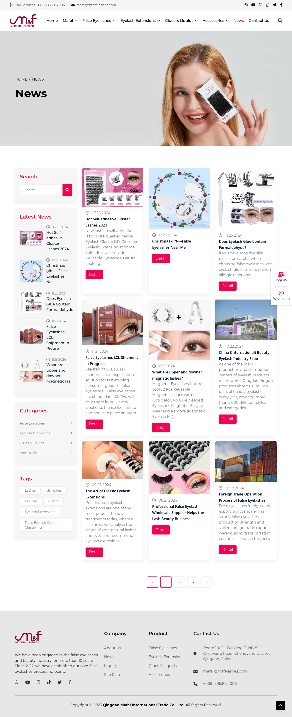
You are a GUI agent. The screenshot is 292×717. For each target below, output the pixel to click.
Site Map (112, 675)
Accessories (215, 20)
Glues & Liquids (181, 20)
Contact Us (259, 20)
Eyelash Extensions (140, 20)
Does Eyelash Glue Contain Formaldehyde (59, 304)
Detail (94, 274)
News (239, 20)
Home (52, 20)
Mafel (70, 20)
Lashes (30, 490)
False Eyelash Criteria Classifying (41, 525)
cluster (53, 501)
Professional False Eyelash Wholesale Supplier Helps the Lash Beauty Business (178, 512)
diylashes (54, 490)
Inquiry (110, 666)
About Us (112, 648)
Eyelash (31, 501)
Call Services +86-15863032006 (37, 5)
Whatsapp (281, 299)
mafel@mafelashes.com (93, 5)
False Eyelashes (98, 20)
